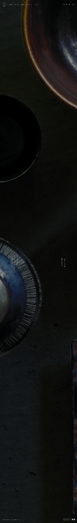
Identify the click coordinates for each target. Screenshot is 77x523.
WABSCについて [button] (29, 4)
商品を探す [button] (11, 4)
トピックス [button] (36, 4)
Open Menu (73, 4)
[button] (4, 4)
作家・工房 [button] (17, 4)
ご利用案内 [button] (22, 4)
